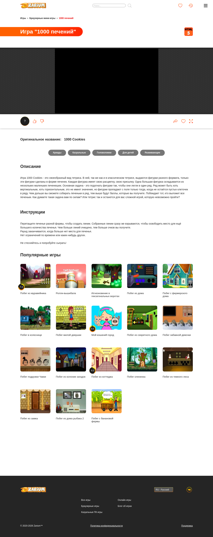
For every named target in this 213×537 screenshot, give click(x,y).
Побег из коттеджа (107, 390)
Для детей (128, 180)
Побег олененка (142, 390)
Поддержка (187, 525)
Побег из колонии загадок (71, 390)
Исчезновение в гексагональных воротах (107, 308)
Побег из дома (142, 307)
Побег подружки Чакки (35, 390)
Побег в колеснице (35, 348)
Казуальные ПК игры (91, 512)
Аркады (56, 180)
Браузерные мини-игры (42, 18)
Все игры (85, 500)
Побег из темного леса (178, 390)
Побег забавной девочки (178, 348)
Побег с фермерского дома (178, 308)
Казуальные (78, 180)
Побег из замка (35, 432)
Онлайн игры (124, 500)
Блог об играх (125, 506)
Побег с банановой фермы (107, 433)
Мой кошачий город (107, 348)
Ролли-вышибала (71, 307)
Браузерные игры (90, 506)
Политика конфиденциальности (106, 525)
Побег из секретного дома (142, 348)
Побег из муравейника (35, 307)
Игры (23, 18)
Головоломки (104, 180)
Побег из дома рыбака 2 (71, 432)
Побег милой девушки (71, 348)
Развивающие (153, 180)
